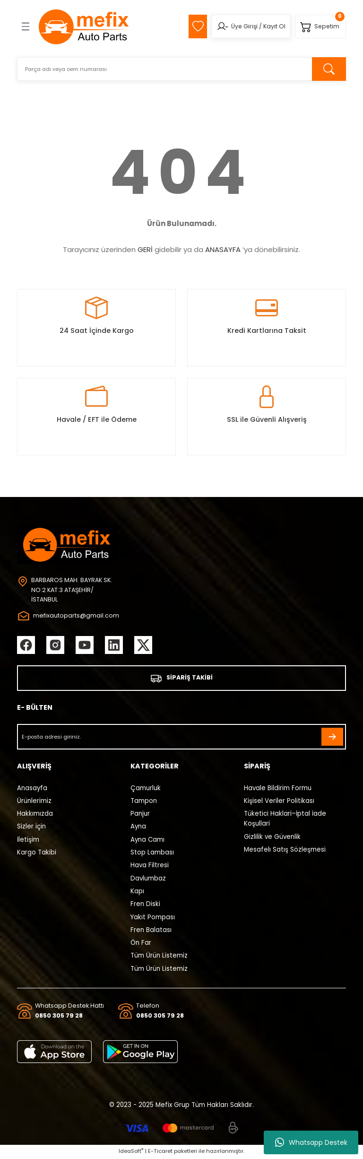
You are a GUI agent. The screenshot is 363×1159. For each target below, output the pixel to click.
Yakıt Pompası (152, 918)
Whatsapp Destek (311, 1142)
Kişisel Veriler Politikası (279, 801)
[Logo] (84, 26)
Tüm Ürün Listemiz (159, 956)
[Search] (181, 69)
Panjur (140, 814)
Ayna (138, 827)
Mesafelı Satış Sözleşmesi (285, 850)
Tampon (143, 801)
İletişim (28, 840)
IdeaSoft (131, 1152)
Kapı (137, 892)
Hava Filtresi (149, 866)
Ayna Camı (147, 840)
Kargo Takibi (36, 853)
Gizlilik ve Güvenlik (272, 837)
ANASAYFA (223, 249)
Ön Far (140, 943)
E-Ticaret (160, 1152)
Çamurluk (145, 788)
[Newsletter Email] (181, 737)
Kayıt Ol (271, 26)
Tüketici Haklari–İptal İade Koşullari (285, 819)
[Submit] (332, 738)
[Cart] (319, 26)
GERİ (145, 249)
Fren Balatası (151, 930)
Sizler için (31, 827)
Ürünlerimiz (34, 801)
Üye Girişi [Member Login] (241, 26)
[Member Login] (219, 26)
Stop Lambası (152, 853)
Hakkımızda (35, 814)
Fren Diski (145, 904)
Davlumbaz (148, 879)
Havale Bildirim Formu (277, 788)
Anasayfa (32, 788)
